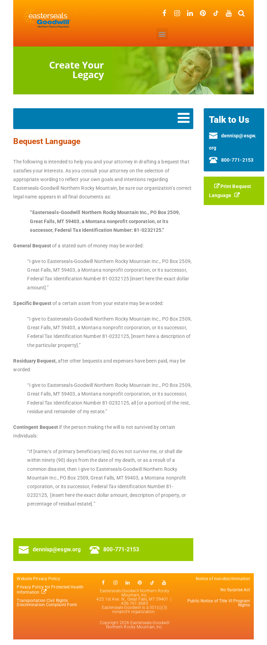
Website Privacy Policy (38, 578)
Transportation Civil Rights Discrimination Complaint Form (47, 602)
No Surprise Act (235, 589)
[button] (162, 34)
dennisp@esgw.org (49, 549)
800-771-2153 (114, 549)
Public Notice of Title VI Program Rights (218, 603)
